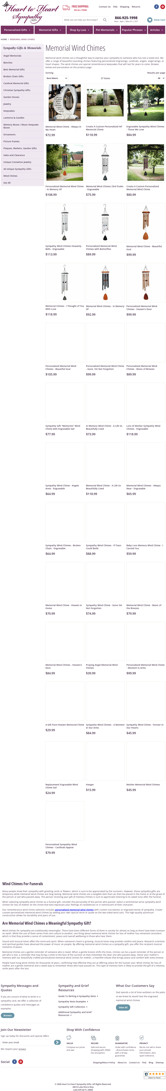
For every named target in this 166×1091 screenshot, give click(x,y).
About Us (122, 1062)
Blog (151, 1062)
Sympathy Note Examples (72, 1001)
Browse (8, 1015)
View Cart (159, 19)
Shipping (124, 6)
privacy (22, 1048)
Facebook (156, 6)
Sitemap (160, 1062)
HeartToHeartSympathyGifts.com (30, 13)
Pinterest (162, 6)
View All (123, 1007)
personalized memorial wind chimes (74, 909)
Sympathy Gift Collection (71, 1006)
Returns (136, 6)
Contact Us (105, 6)
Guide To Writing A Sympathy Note (77, 996)
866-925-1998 (126, 17)
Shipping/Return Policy (104, 1062)
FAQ (115, 6)
